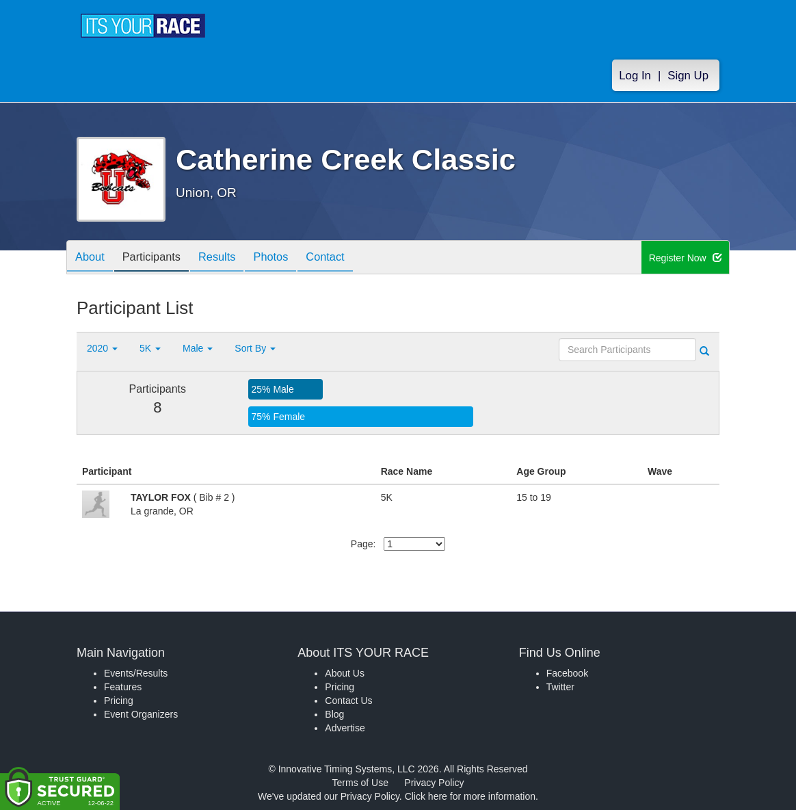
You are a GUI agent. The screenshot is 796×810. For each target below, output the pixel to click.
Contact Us (348, 700)
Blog (334, 714)
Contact (349, 258)
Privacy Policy (434, 782)
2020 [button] (102, 348)
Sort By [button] (255, 348)
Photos (289, 258)
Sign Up (687, 76)
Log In (635, 76)
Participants (159, 258)
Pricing (118, 700)
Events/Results (136, 673)
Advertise (344, 727)
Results (230, 258)
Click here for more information (470, 796)
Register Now (685, 257)
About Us (344, 673)
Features (123, 686)
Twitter (560, 686)
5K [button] (150, 348)
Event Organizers (141, 714)
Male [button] (198, 348)
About (92, 258)
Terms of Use (360, 782)
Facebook (567, 673)
